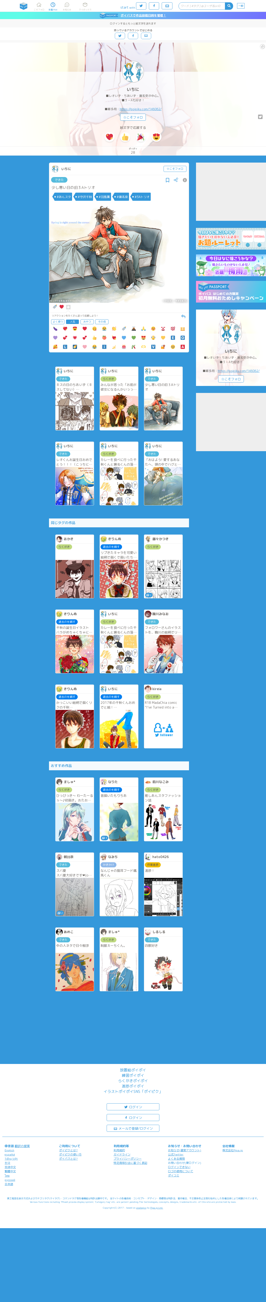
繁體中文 (10, 1171)
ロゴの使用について (180, 1171)
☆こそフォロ (133, 117)
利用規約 (119, 1150)
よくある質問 (176, 1159)
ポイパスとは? (68, 1159)
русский (10, 1180)
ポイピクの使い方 (70, 1154)
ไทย (7, 1176)
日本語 (9, 1184)
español (10, 1154)
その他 (102, 322)
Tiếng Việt (11, 1159)
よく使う (58, 322)
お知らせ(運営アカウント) (184, 1150)
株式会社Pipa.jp (232, 1150)
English (9, 1150)
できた (59, 180)
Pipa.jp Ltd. (156, 1207)
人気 (72, 322)
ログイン (133, 1107)
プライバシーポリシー (128, 1159)
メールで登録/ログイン (133, 1128)
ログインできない (179, 1167)
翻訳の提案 (22, 1146)
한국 (7, 1163)
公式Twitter (176, 1154)
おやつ (87, 322)
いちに (133, 89)
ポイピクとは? (68, 1150)
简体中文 (10, 1167)
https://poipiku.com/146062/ (141, 109)
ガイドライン (122, 1154)
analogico (141, 1207)
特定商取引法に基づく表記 (130, 1163)
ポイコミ (173, 1175)
